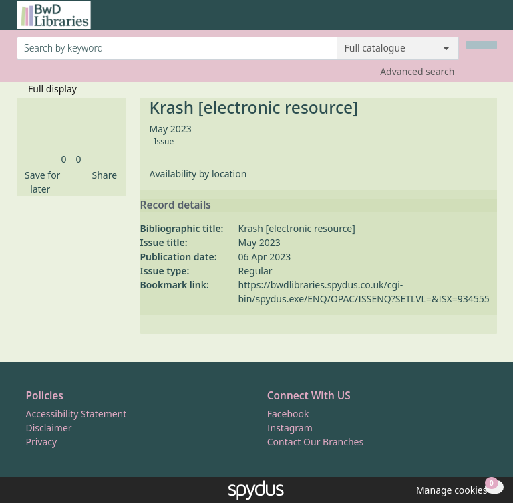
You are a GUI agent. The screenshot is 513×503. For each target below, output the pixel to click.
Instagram (290, 427)
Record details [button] (175, 205)
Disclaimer (49, 427)
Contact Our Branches (315, 441)
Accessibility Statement (76, 413)
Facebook (288, 413)
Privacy (41, 441)
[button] (41, 182)
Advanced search (417, 71)
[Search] (481, 45)
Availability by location (198, 173)
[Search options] (398, 48)
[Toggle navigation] (490, 20)
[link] (63, 159)
